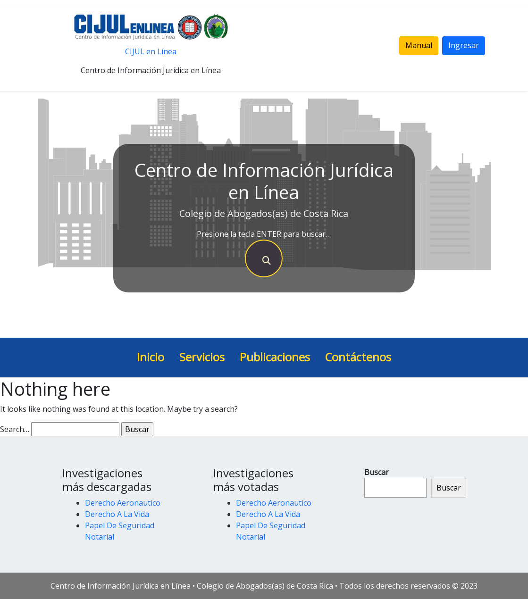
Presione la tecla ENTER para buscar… (264, 234)
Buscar (376, 472)
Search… (14, 429)
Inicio (150, 357)
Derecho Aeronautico (122, 503)
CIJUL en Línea (150, 51)
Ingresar (463, 45)
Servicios (202, 357)
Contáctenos (358, 357)
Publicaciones (275, 357)
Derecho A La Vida (117, 514)
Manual (418, 45)
